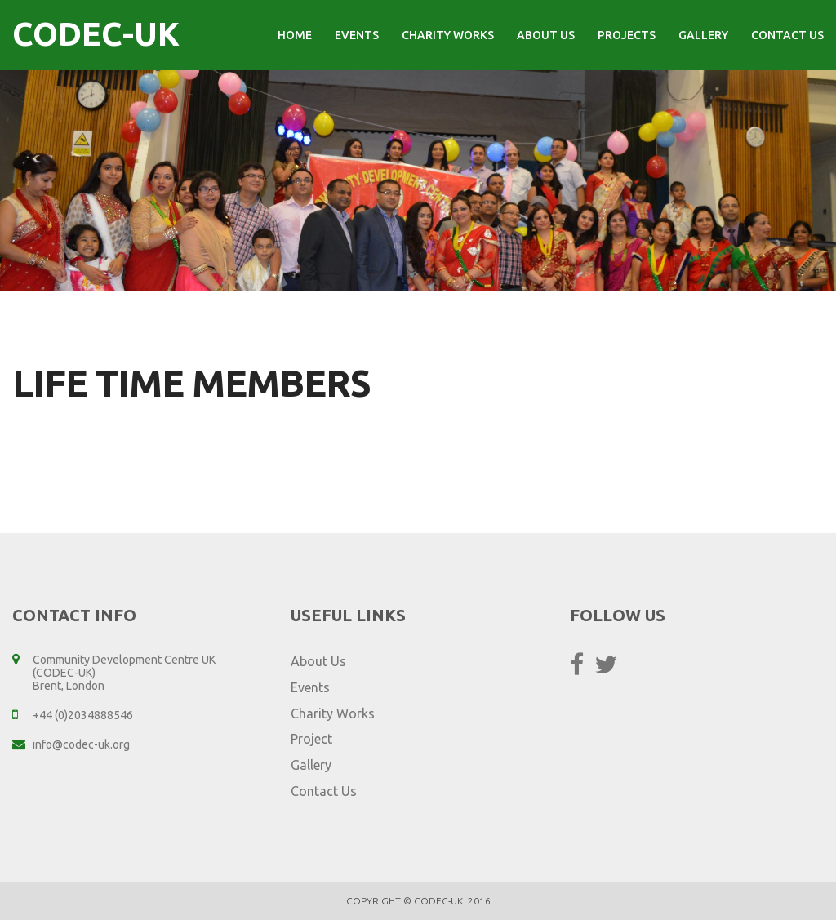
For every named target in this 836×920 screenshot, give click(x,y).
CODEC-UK (96, 34)
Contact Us (787, 35)
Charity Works (448, 35)
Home (295, 35)
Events (357, 35)
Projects (627, 35)
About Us (546, 35)
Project (311, 738)
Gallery (703, 35)
